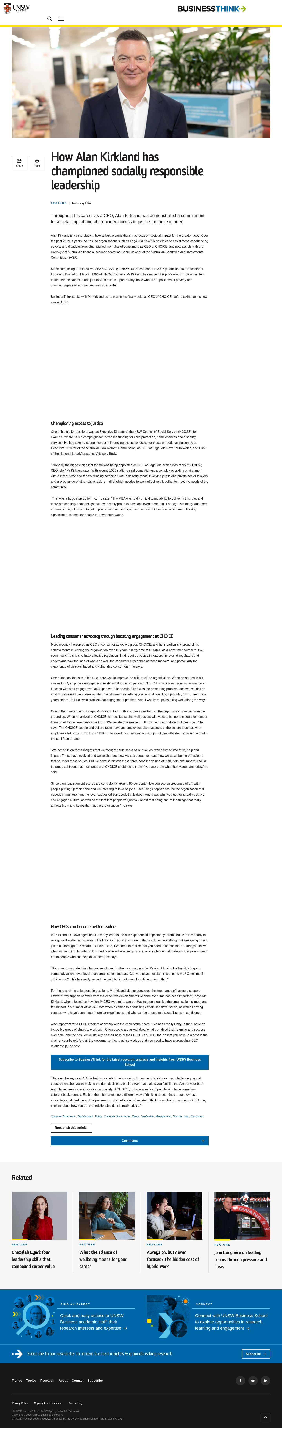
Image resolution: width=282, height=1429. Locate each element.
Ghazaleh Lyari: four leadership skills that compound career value (36, 1260)
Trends (17, 1381)
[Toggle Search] (262, 8)
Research (51, 1381)
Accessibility (76, 1404)
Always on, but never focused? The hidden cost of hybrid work (173, 1260)
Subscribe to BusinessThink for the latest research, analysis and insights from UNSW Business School (130, 1069)
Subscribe (256, 1355)
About (69, 1381)
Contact (86, 1381)
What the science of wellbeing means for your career (106, 1260)
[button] (130, 1148)
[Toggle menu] (273, 8)
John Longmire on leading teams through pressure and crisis (241, 1261)
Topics (33, 1381)
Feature (20, 1245)
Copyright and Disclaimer (48, 1404)
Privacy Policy (20, 1404)
